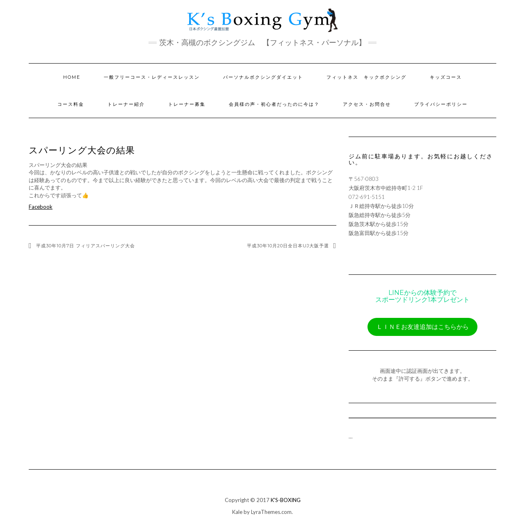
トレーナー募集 (186, 104)
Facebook (40, 206)
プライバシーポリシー (441, 104)
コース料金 (70, 104)
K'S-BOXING (286, 500)
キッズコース (446, 77)
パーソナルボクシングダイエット (263, 77)
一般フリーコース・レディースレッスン (152, 77)
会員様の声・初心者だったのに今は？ (274, 104)
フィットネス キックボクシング (366, 77)
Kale (237, 512)
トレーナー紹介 (126, 104)
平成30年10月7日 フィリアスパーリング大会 (85, 246)
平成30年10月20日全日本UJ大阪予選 (288, 246)
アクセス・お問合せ (367, 104)
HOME (71, 77)
